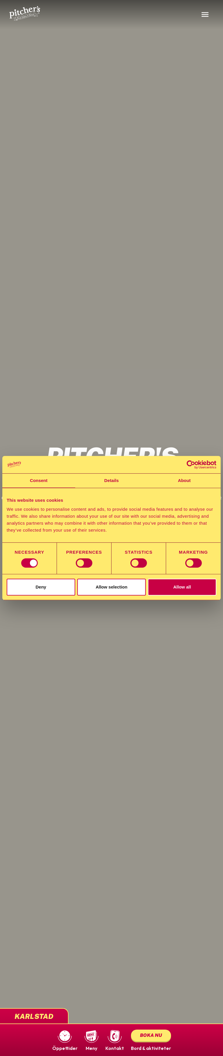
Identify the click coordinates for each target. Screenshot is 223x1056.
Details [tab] (111, 480)
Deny (40, 586)
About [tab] (184, 480)
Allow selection (111, 586)
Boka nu (151, 1035)
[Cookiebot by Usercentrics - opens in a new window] (191, 464)
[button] (65, 1040)
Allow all (182, 586)
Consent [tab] (39, 480)
